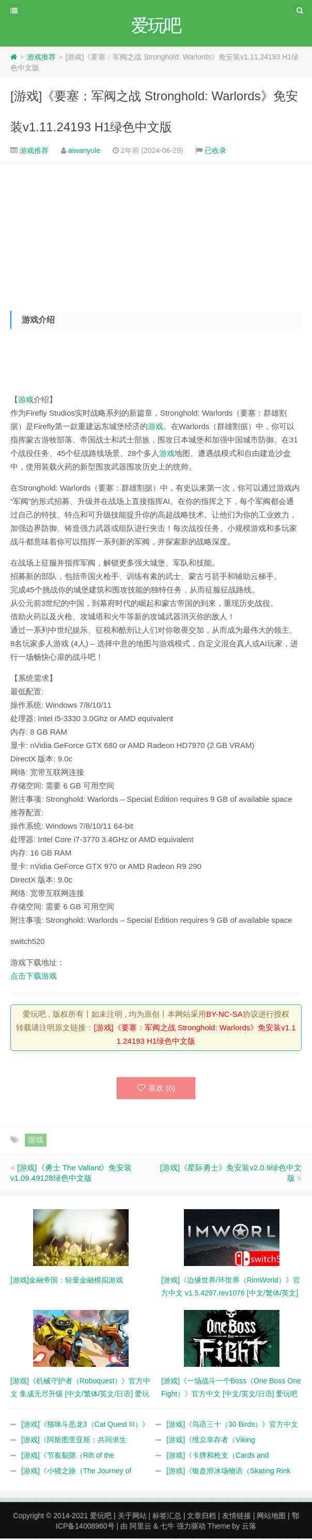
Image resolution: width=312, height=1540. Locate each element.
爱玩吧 (101, 1517)
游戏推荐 (41, 58)
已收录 (215, 152)
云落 (249, 1527)
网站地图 (271, 1517)
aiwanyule (84, 152)
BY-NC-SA (224, 1015)
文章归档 (201, 1517)
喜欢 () (156, 1089)
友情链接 (236, 1517)
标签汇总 (166, 1517)
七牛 (167, 1527)
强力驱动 (191, 1527)
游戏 (26, 401)
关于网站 (132, 1517)
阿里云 (140, 1527)
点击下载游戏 (33, 977)
